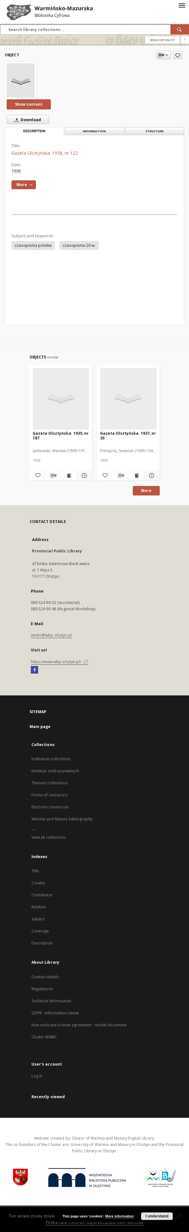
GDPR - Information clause (55, 1013)
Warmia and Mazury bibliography (62, 819)
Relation (38, 907)
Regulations (42, 989)
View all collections (48, 837)
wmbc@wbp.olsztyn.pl (51, 635)
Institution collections (51, 759)
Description (42, 943)
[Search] (180, 29)
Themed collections (49, 783)
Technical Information (51, 1001)
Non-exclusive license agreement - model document (79, 1025)
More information (119, 1216)
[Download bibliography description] (53, 475)
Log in (37, 1076)
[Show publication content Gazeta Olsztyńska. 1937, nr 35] (136, 475)
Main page (40, 726)
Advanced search (162, 40)
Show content (29, 104)
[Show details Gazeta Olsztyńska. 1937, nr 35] (151, 475)
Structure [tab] (154, 131)
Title (35, 871)
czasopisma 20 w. (79, 245)
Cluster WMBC (44, 1037)
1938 (15, 171)
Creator (38, 883)
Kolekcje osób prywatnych (55, 771)
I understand (156, 1216)
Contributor (42, 895)
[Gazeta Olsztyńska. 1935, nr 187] (61, 398)
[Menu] (181, 5)
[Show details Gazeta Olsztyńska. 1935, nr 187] (83, 475)
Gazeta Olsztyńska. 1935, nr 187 (61, 435)
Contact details (45, 977)
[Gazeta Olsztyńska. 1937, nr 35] (128, 398)
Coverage (40, 931)
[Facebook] (34, 670)
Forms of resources (49, 795)
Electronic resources (50, 807)
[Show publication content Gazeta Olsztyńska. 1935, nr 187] (69, 475)
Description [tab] (34, 131)
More (146, 490)
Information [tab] (94, 131)
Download (26, 119)
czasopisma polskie (33, 245)
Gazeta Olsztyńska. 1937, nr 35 (128, 435)
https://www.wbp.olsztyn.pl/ (59, 661)
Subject (38, 919)
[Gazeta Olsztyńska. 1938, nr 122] (21, 80)
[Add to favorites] (177, 55)
